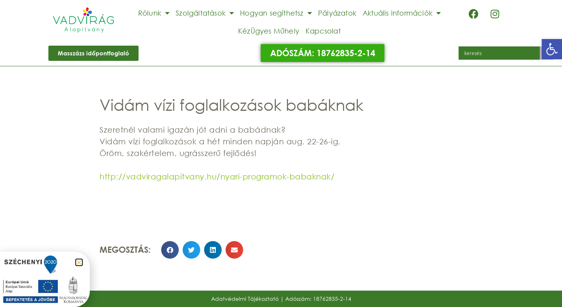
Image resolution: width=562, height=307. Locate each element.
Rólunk (153, 12)
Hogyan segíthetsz (276, 12)
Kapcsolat (323, 31)
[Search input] (501, 53)
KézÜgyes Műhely (268, 31)
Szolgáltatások (205, 12)
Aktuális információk (402, 12)
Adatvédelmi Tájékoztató (245, 298)
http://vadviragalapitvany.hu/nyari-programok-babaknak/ (217, 176)
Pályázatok (337, 13)
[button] (552, 49)
